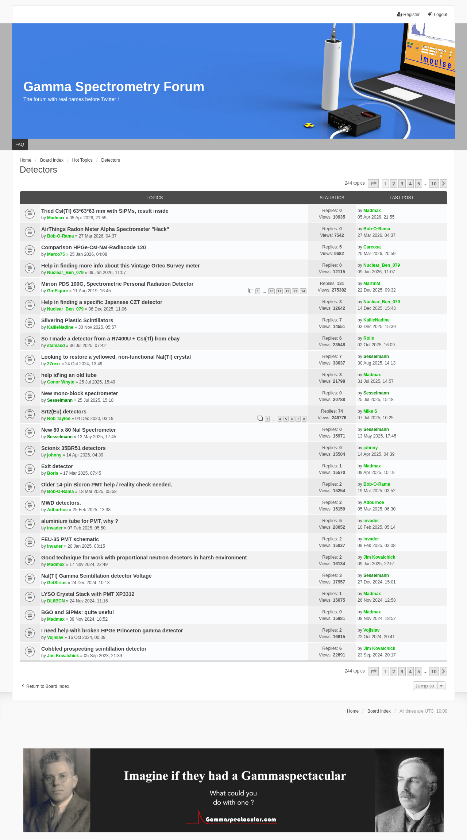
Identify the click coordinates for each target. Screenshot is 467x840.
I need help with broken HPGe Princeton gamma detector (112, 630)
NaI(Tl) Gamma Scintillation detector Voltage (96, 576)
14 (303, 291)
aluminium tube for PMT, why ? (79, 521)
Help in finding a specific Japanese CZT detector (101, 302)
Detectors (38, 169)
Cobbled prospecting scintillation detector (94, 649)
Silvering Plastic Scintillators (77, 320)
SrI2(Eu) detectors (63, 412)
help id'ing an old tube (69, 375)
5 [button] (418, 183)
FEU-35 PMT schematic (70, 539)
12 (287, 291)
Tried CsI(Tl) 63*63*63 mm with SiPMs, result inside (105, 211)
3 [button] (402, 183)
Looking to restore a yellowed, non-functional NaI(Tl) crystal (116, 357)
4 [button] (410, 183)
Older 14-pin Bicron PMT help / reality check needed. (106, 485)
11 (279, 291)
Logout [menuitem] (437, 14)
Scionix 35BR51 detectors (73, 448)
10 (271, 291)
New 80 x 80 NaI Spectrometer (78, 430)
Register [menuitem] (408, 14)
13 (295, 291)
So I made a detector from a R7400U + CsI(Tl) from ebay (110, 339)
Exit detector (57, 466)
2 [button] (393, 183)
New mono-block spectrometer (79, 393)
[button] (373, 183)
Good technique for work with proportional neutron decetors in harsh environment (144, 557)
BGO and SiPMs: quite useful (77, 612)
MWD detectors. (61, 503)
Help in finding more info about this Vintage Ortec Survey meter (120, 266)
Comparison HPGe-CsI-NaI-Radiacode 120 (93, 247)
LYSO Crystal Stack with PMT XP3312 (87, 594)
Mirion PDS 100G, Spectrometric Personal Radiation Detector (117, 284)
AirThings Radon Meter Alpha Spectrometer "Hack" (105, 229)
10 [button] (434, 183)
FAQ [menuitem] (19, 144)
